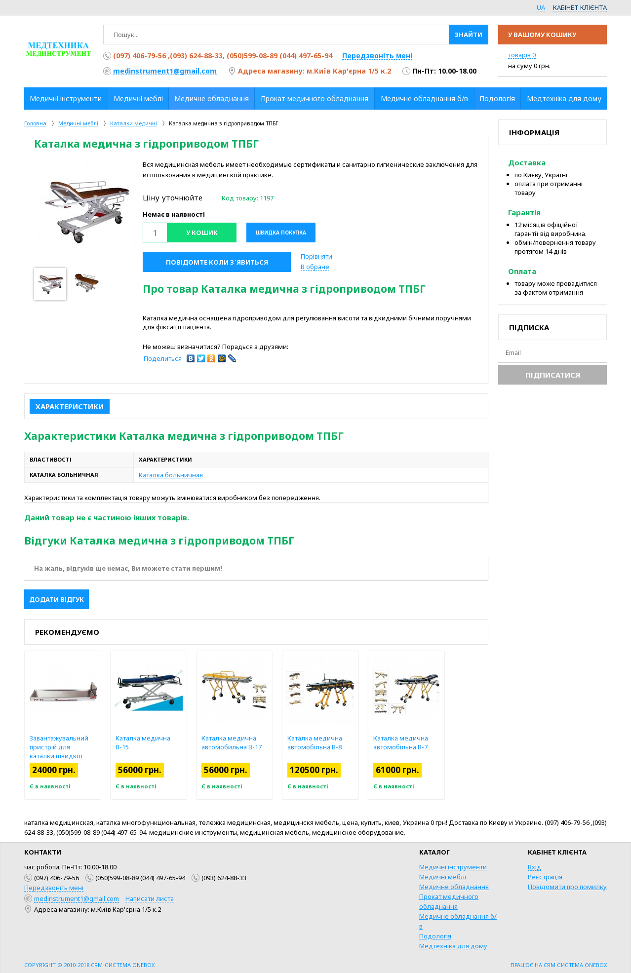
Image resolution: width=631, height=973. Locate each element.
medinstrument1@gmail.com (165, 71)
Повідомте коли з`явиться (217, 262)
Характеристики (70, 406)
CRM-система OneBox (123, 965)
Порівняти (316, 256)
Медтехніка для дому (453, 945)
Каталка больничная (171, 474)
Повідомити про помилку (567, 886)
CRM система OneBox (575, 965)
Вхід (534, 866)
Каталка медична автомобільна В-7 (422, 742)
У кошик (202, 232)
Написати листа (149, 898)
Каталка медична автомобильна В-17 (253, 742)
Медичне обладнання (454, 886)
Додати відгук (56, 599)
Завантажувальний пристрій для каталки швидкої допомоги (80, 751)
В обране (315, 266)
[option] (86, 211)
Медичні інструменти (453, 866)
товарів (522, 54)
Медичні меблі (442, 876)
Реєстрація (545, 876)
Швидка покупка (281, 232)
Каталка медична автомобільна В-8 (336, 742)
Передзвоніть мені (377, 55)
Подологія (435, 936)
